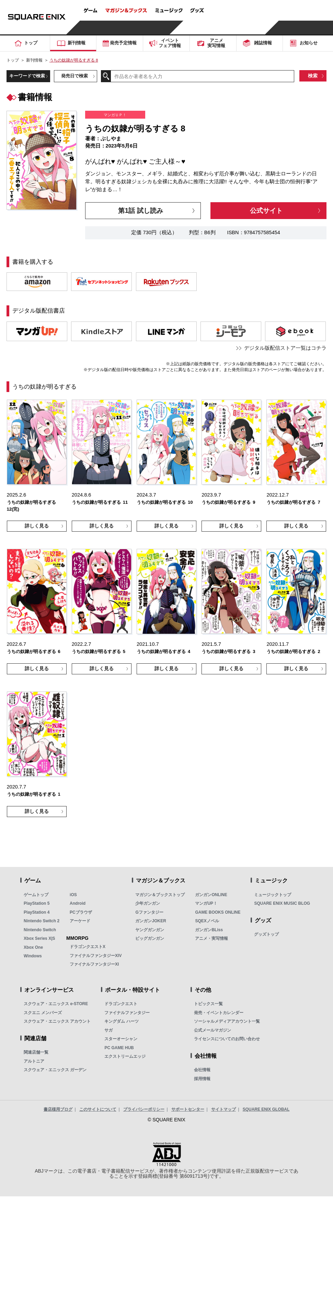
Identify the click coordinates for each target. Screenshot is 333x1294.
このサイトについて (97, 1109)
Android (77, 903)
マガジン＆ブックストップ (160, 894)
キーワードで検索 (27, 76)
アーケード (80, 920)
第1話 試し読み (140, 210)
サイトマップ (223, 1109)
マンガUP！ (206, 903)
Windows (33, 956)
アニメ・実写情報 (211, 938)
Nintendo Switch (40, 929)
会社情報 (202, 1069)
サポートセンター (187, 1109)
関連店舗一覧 (36, 1052)
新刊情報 (34, 60)
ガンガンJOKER (150, 920)
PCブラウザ (81, 912)
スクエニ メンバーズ (43, 1012)
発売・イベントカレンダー (218, 1012)
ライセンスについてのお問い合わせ (227, 1038)
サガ (108, 1030)
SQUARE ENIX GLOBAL (266, 1109)
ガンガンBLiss (209, 929)
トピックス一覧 (208, 1003)
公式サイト (266, 210)
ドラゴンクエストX (87, 946)
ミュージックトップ (272, 894)
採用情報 (202, 1078)
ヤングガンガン (149, 929)
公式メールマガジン (212, 1030)
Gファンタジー (149, 912)
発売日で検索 (74, 76)
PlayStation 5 (36, 903)
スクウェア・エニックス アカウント (57, 1021)
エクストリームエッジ (125, 1056)
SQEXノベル (207, 920)
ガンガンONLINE (211, 894)
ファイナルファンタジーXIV (96, 955)
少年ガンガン (147, 903)
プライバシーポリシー (143, 1109)
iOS (73, 894)
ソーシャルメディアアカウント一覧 (227, 1021)
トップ (13, 60)
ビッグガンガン (149, 938)
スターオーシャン (120, 1038)
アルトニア (34, 1061)
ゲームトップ (36, 894)
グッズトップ (266, 934)
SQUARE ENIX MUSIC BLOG (282, 903)
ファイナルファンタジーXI (94, 964)
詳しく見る (37, 526)
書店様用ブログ (58, 1109)
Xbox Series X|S (39, 938)
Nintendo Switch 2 (41, 920)
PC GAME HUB (119, 1047)
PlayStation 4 (36, 912)
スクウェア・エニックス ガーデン (55, 1069)
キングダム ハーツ (121, 1021)
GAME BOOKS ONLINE (217, 912)
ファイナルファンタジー (127, 1012)
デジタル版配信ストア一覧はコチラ (285, 348)
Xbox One (33, 947)
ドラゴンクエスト (120, 1003)
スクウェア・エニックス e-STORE (56, 1003)
